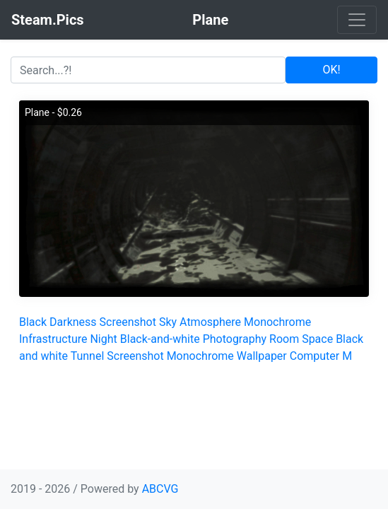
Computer (315, 356)
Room (284, 339)
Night (103, 339)
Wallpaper (262, 356)
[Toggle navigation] (357, 20)
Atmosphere (210, 322)
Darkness (73, 322)
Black (33, 322)
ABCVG (160, 489)
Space (317, 339)
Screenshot (128, 322)
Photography (234, 339)
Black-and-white (160, 339)
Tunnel (88, 356)
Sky (168, 322)
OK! (332, 69)
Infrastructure (53, 339)
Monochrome (277, 322)
